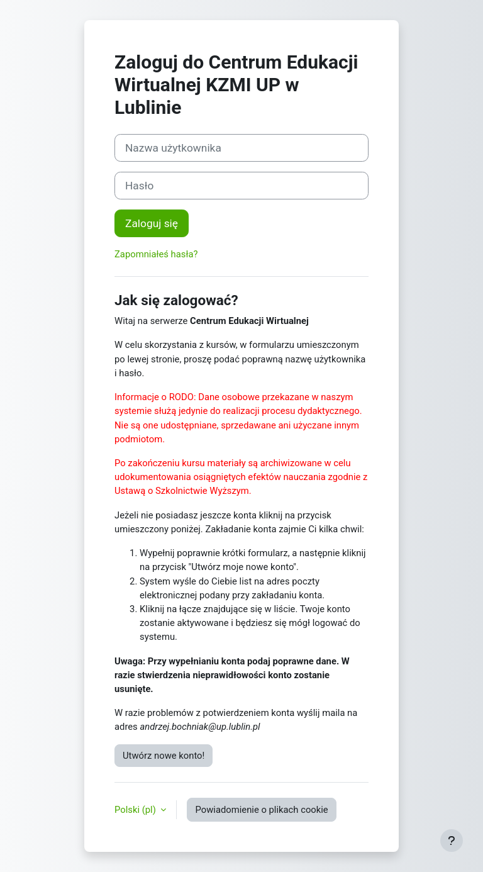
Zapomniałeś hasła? (156, 254)
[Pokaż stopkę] (451, 840)
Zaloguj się (151, 223)
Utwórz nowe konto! (163, 755)
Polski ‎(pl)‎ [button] (136, 809)
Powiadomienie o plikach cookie (261, 809)
